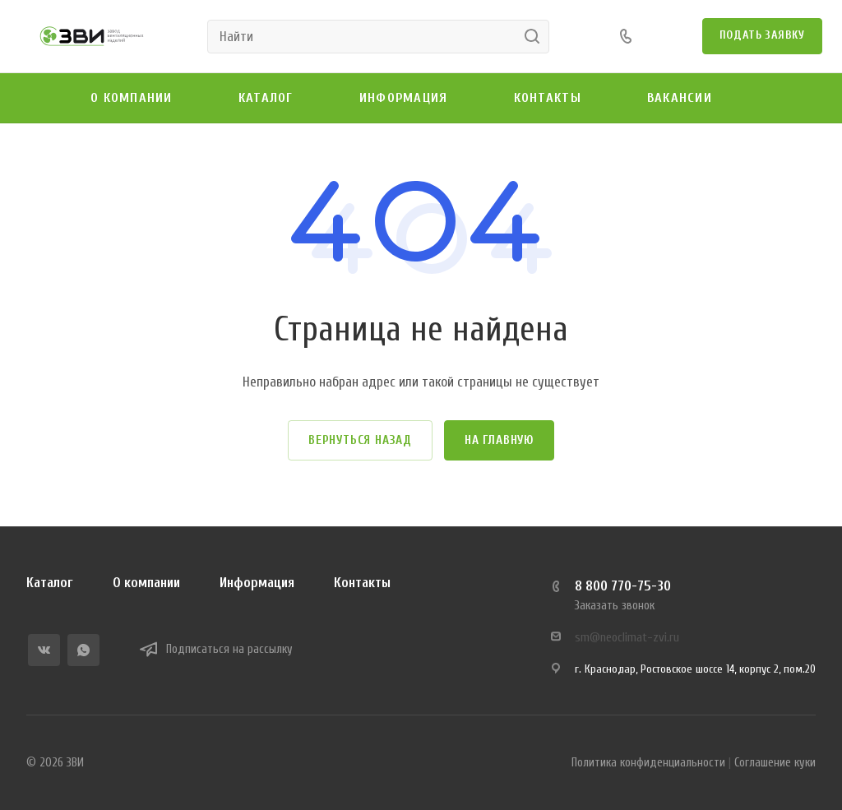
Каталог (49, 582)
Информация (257, 582)
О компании (146, 582)
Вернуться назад (360, 440)
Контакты (362, 582)
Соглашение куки (775, 763)
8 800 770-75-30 (623, 586)
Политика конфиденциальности (648, 763)
